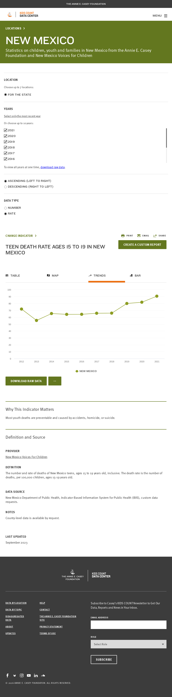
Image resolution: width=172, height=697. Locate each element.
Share (159, 236)
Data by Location (16, 602)
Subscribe (104, 659)
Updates (11, 633)
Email (143, 236)
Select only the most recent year (22, 116)
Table (15, 275)
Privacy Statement (51, 626)
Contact (45, 609)
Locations (13, 28)
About (9, 626)
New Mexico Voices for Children (26, 457)
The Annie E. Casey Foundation (86, 4)
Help (42, 602)
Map (55, 275)
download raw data (52, 167)
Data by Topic (14, 609)
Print (127, 236)
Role (93, 636)
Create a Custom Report (142, 244)
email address (99, 617)
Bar (138, 275)
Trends (99, 275)
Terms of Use (48, 633)
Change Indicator (19, 236)
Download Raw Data (26, 381)
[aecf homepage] (10, 14)
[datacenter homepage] (29, 14)
